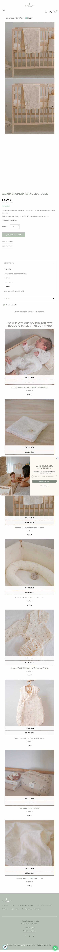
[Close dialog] (57, 458)
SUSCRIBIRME (44, 481)
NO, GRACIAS (44, 485)
